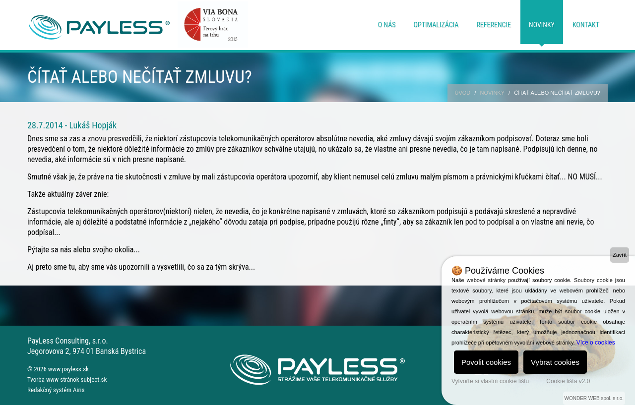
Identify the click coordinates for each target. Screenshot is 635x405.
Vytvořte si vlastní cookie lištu (490, 381)
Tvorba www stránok (53, 379)
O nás (387, 25)
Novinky (542, 25)
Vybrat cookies (555, 362)
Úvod (463, 93)
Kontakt (585, 25)
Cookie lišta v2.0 (568, 381)
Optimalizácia (436, 25)
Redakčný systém (49, 390)
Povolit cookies (486, 362)
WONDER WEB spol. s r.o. (594, 398)
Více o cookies (595, 342)
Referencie (493, 25)
